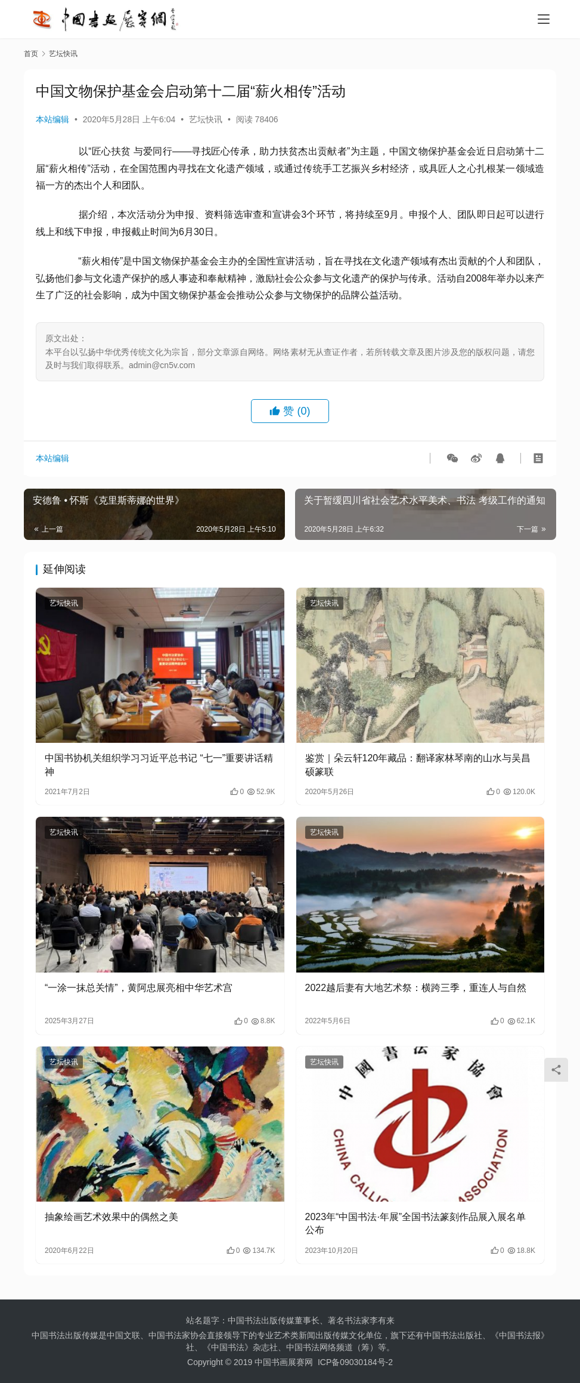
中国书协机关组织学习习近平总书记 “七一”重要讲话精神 (159, 764)
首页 (31, 54)
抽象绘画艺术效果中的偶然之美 (111, 1217)
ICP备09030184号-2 (355, 1362)
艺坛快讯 (205, 119)
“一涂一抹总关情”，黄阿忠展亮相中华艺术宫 (138, 988)
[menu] (543, 19)
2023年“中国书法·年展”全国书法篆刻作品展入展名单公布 (415, 1223)
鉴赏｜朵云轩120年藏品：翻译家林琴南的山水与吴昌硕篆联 (418, 764)
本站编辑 (52, 119)
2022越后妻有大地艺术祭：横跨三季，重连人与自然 (416, 988)
